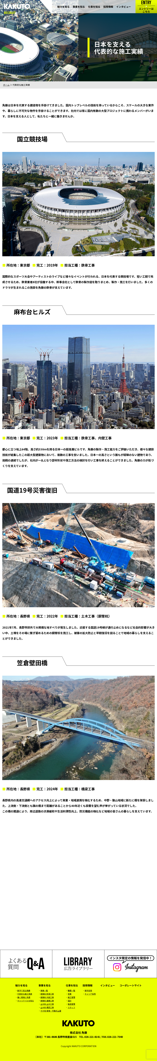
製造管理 (71, 1004)
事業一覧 (44, 990)
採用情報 (108, 7)
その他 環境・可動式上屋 (50, 1010)
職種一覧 (71, 990)
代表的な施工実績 (24, 994)
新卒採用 (88, 990)
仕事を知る (94, 7)
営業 (69, 994)
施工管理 (71, 997)
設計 (69, 1000)
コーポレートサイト (131, 985)
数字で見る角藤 (23, 990)
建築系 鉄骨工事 (47, 994)
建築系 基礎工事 (47, 1000)
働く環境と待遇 (23, 997)
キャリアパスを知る (25, 1000)
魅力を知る (63, 7)
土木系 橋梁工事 (47, 1007)
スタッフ (71, 1007)
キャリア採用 (90, 994)
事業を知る (79, 7)
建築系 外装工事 (47, 997)
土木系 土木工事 (47, 1004)
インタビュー (123, 7)
